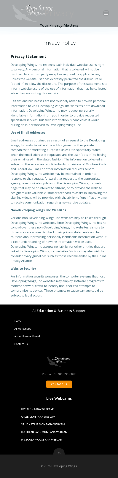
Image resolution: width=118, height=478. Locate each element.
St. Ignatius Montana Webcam (43, 424)
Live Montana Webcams (37, 409)
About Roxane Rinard (27, 336)
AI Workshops (22, 328)
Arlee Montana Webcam (38, 416)
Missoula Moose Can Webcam (42, 439)
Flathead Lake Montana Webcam (44, 432)
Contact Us (21, 344)
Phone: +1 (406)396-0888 (59, 374)
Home (18, 321)
